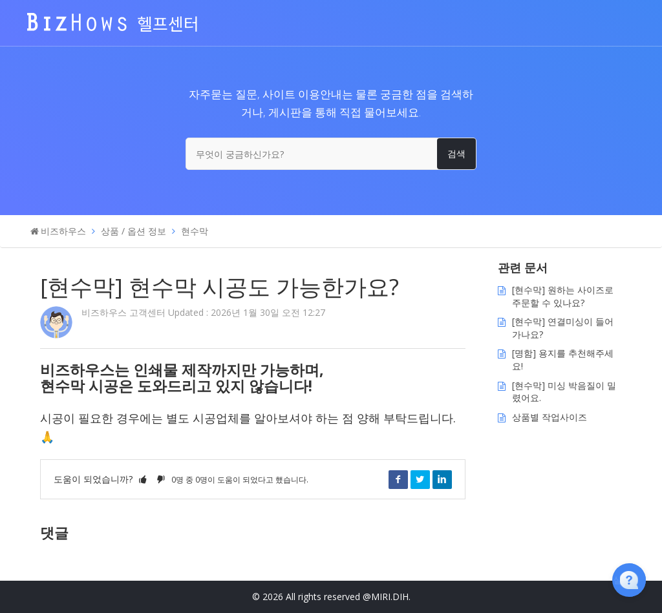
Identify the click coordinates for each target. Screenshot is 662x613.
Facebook (398, 479)
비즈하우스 (63, 231)
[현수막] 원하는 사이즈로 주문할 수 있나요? (563, 296)
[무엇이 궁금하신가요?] (331, 154)
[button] (143, 479)
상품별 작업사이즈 (549, 417)
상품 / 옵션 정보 (133, 231)
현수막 (194, 231)
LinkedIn (442, 479)
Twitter (420, 479)
